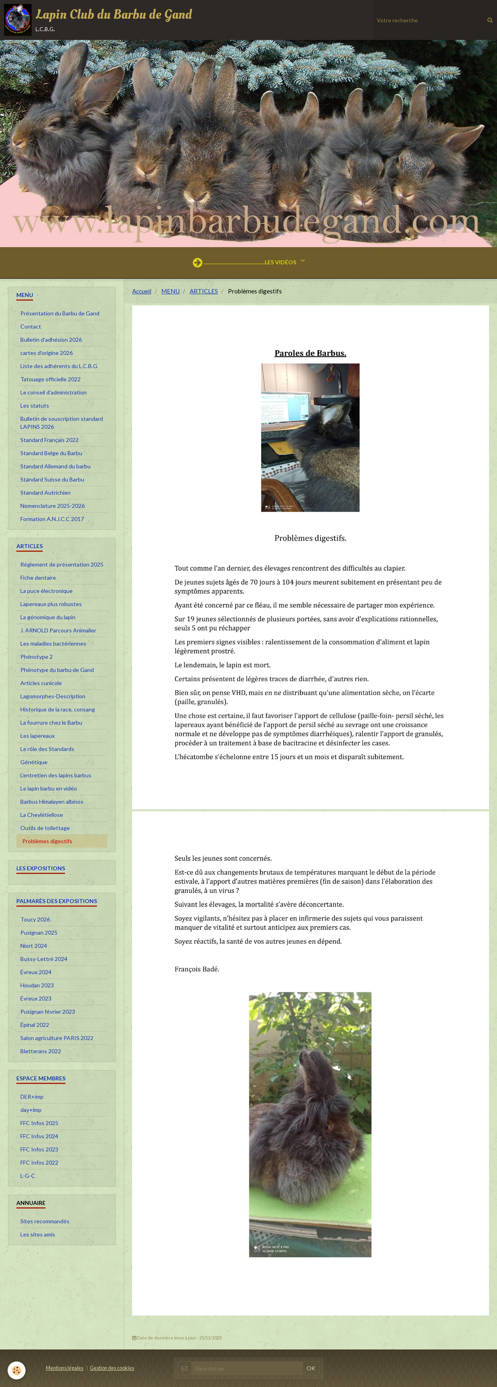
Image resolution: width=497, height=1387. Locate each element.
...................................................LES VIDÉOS (245, 262)
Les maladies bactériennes (53, 643)
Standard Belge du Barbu (51, 453)
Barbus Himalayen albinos (51, 801)
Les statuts (34, 405)
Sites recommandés (44, 1221)
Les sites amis (37, 1234)
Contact (30, 326)
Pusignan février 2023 (47, 1011)
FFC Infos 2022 (39, 1162)
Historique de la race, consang (57, 709)
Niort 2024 (33, 945)
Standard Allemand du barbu (55, 466)
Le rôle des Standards (47, 748)
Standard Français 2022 (49, 439)
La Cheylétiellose (41, 814)
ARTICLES (204, 291)
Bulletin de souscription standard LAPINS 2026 (61, 422)
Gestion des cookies (112, 1368)
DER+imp (32, 1096)
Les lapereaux (37, 735)
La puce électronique (46, 590)
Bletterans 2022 (40, 1051)
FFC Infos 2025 (39, 1123)
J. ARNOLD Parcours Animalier (58, 630)
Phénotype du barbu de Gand (57, 669)
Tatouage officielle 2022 (50, 379)
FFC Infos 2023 (39, 1149)
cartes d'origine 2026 (46, 352)
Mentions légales (64, 1368)
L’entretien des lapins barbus (55, 775)
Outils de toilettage (45, 827)
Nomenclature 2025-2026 (52, 505)
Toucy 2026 (35, 919)
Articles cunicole (41, 683)
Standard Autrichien (45, 492)
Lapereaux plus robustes (51, 603)
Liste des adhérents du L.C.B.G (58, 366)
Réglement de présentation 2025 (61, 564)
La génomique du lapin (47, 617)
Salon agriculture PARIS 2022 (56, 1037)
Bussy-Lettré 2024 (43, 958)
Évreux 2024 (35, 972)
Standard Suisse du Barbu (52, 479)
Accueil (141, 291)
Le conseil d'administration (53, 392)
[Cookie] (17, 1370)
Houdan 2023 (37, 985)
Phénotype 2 (36, 656)
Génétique (34, 762)
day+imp (31, 1109)
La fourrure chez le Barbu (51, 722)
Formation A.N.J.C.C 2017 (52, 518)
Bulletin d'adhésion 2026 (51, 339)
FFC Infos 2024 (39, 1136)
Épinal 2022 (34, 1024)
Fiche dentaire (38, 577)
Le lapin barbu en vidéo (48, 788)
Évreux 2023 (35, 998)
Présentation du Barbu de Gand (59, 313)
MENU (170, 291)
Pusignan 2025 (38, 932)
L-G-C (27, 1175)
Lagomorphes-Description (52, 696)
